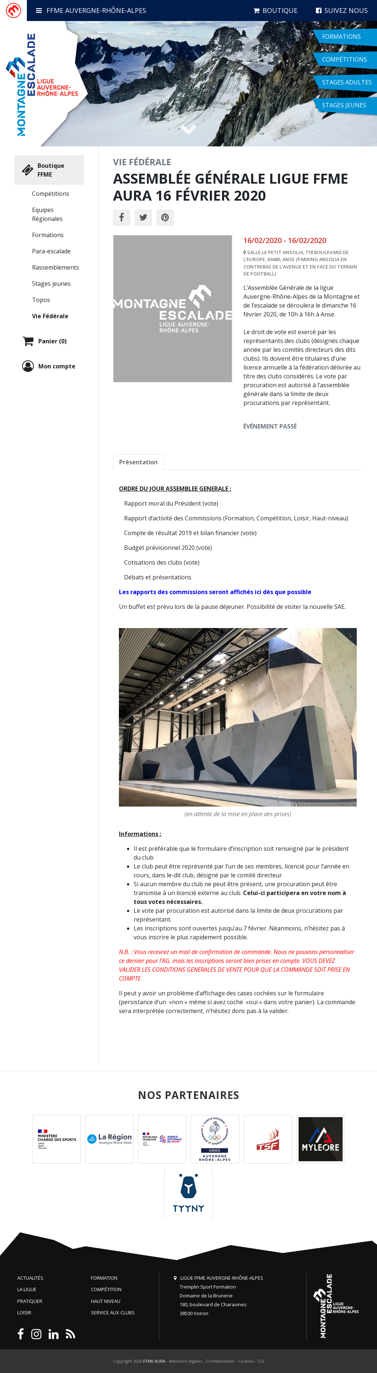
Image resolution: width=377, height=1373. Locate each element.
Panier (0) (43, 341)
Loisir (24, 1312)
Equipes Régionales (47, 214)
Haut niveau (105, 1301)
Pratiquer (29, 1301)
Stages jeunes (51, 284)
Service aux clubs (113, 1312)
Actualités (30, 1278)
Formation (104, 1278)
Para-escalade (51, 251)
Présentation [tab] (138, 462)
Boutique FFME (42, 170)
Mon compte (47, 366)
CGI (260, 1361)
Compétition (106, 1289)
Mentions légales (185, 1361)
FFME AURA (154, 1361)
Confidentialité (220, 1361)
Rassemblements (55, 267)
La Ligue (26, 1289)
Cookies (246, 1361)
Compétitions (50, 194)
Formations (48, 235)
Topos (41, 300)
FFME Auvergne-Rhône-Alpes (91, 10)
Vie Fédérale (50, 316)
